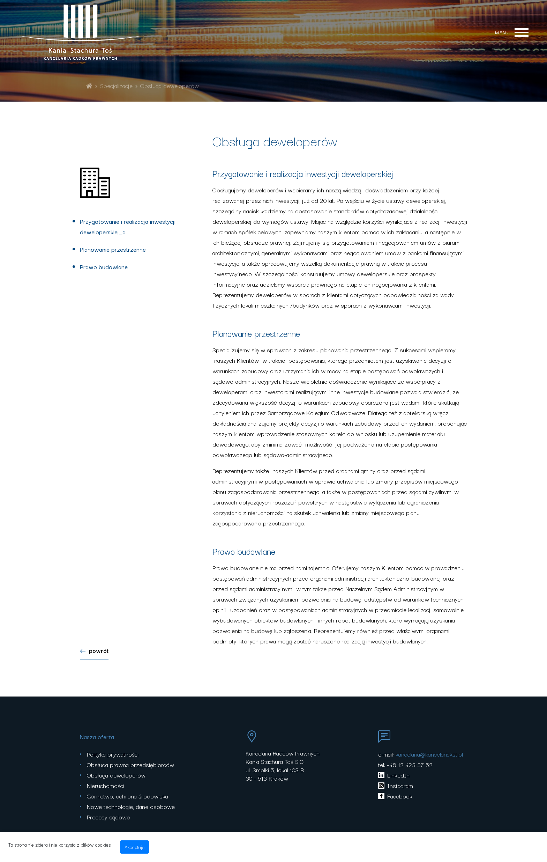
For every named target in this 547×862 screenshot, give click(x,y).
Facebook (395, 796)
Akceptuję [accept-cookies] (134, 847)
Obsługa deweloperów (169, 85)
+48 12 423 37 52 (410, 764)
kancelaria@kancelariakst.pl (429, 754)
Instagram (395, 785)
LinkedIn (394, 775)
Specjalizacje (116, 85)
